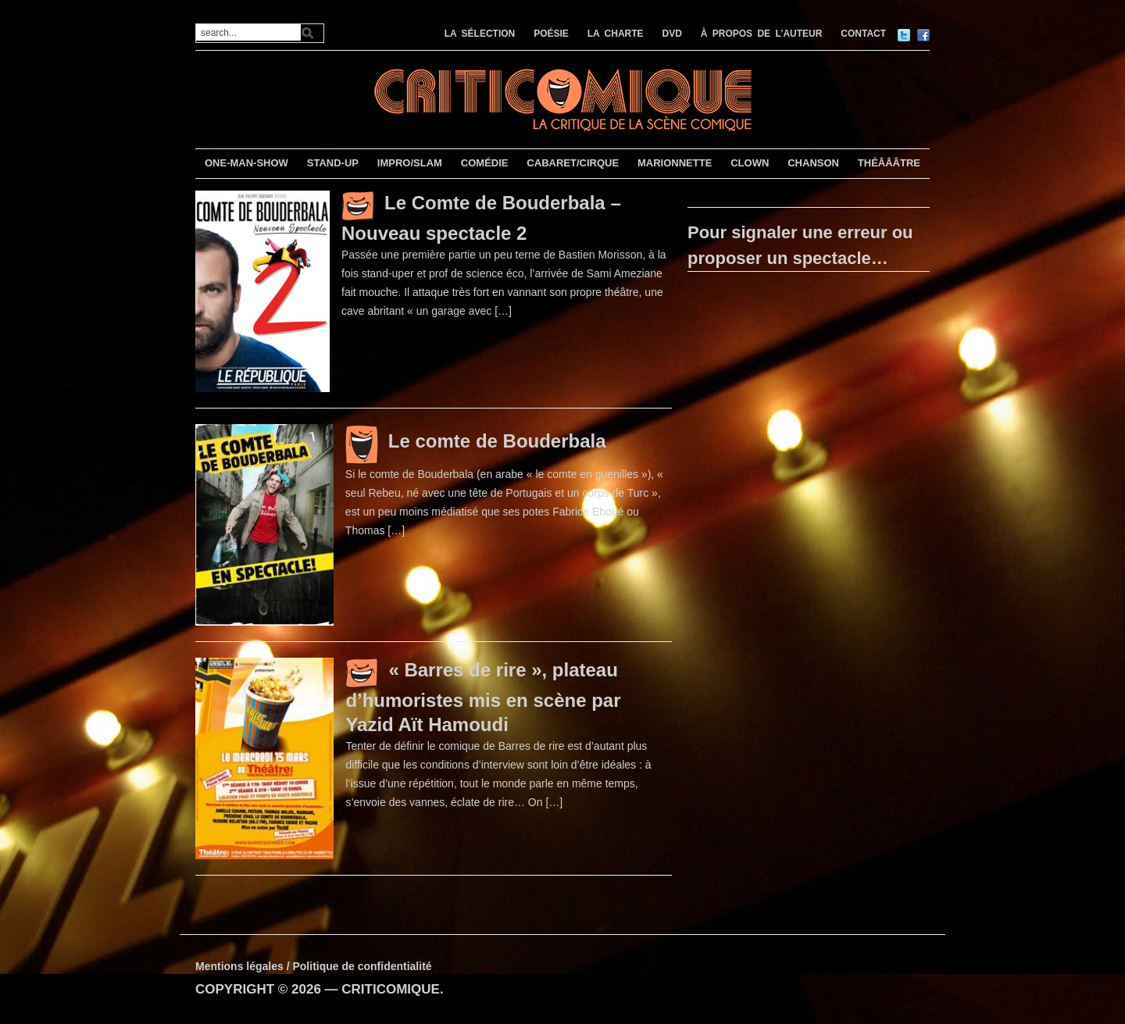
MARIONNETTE (675, 163)
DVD (672, 33)
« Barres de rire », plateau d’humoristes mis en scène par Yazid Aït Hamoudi (482, 697)
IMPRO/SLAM (409, 163)
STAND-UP (333, 163)
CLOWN (749, 163)
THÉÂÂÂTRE (889, 163)
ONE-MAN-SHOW (246, 163)
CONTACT (863, 33)
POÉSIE (551, 33)
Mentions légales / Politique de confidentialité (313, 966)
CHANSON (813, 163)
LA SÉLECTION (480, 33)
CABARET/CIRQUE (573, 163)
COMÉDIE (485, 163)
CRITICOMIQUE (390, 989)
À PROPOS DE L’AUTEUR (762, 33)
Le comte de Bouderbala (497, 440)
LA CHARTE (616, 33)
